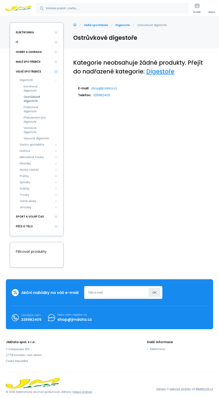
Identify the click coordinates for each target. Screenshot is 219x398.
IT (17, 42)
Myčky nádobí (29, 170)
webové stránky (180, 389)
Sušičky (25, 188)
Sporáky (25, 182)
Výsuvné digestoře (36, 138)
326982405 (101, 95)
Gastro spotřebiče (32, 145)
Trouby (24, 195)
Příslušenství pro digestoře (35, 120)
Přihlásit (154, 292)
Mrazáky (25, 163)
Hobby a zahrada (29, 52)
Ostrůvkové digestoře (32, 99)
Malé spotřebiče (28, 62)
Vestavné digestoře (30, 130)
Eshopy (161, 389)
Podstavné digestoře (31, 109)
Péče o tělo (24, 226)
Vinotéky (25, 207)
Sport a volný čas (30, 216)
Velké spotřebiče (96, 25)
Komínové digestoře (31, 88)
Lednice (25, 151)
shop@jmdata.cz (104, 88)
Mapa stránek (82, 392)
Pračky (24, 176)
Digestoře (122, 25)
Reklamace (157, 349)
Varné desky (28, 201)
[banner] (18, 8)
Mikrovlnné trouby (32, 157)
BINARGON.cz (204, 389)
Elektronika (25, 32)
